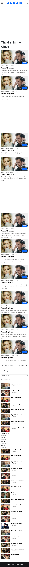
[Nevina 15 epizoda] (14, 57)
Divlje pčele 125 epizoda (16, 462)
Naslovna (3, 38)
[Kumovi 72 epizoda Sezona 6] (5, 482)
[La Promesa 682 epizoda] (5, 513)
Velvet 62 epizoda (15, 390)
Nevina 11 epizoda (7, 231)
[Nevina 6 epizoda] (14, 347)
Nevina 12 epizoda (7, 174)
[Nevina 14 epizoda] (14, 83)
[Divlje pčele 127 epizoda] (5, 386)
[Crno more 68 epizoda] (5, 457)
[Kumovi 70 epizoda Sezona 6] (5, 550)
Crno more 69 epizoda (16, 397)
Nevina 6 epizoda (7, 358)
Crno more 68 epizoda (16, 455)
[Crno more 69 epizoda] (5, 399)
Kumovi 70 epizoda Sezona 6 (17, 549)
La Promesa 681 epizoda (17, 543)
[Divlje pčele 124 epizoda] (5, 532)
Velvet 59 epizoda (15, 537)
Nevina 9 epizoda (7, 282)
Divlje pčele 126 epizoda (16, 415)
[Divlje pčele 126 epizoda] (5, 417)
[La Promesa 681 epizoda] (5, 545)
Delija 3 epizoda (5, 437)
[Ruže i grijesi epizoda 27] (5, 526)
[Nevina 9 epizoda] (14, 272)
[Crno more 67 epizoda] (5, 488)
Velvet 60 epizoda (15, 517)
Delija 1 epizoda (5, 445)
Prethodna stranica (7, 365)
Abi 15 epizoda (14, 492)
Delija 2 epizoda (5, 441)
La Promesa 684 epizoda (17, 404)
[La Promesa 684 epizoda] (5, 405)
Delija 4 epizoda (5, 433)
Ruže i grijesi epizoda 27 (16, 523)
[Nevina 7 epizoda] (14, 321)
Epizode (3, 65)
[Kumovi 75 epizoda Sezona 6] (5, 411)
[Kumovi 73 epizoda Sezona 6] (5, 451)
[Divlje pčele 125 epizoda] (5, 464)
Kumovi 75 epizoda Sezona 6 (17, 409)
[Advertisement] (14, 21)
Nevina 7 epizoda (7, 332)
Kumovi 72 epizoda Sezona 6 (17, 480)
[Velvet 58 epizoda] (5, 556)
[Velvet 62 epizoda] (5, 393)
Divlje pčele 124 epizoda (16, 530)
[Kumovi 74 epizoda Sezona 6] (5, 423)
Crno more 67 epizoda (16, 486)
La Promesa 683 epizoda (17, 468)
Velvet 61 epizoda (15, 474)
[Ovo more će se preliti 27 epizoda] (5, 429)
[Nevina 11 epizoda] (14, 220)
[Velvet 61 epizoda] (5, 476)
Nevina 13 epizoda (7, 150)
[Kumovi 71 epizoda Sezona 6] (5, 501)
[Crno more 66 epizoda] (5, 507)
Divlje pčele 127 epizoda (16, 384)
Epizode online (19, 564)
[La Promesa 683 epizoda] (5, 470)
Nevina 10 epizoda (7, 257)
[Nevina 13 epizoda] (14, 140)
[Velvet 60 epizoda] (5, 519)
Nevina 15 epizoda (7, 68)
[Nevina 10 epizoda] (14, 246)
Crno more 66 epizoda (16, 505)
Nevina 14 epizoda (7, 94)
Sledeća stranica (22, 365)
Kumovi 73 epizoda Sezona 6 (17, 450)
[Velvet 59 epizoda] (5, 539)
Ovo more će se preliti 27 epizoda (19, 427)
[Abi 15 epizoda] (5, 495)
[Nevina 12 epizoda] (14, 164)
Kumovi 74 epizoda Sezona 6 (17, 421)
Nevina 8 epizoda (7, 308)
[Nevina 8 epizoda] (14, 298)
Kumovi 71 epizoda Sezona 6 (17, 499)
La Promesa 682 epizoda (17, 511)
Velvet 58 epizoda (15, 554)
